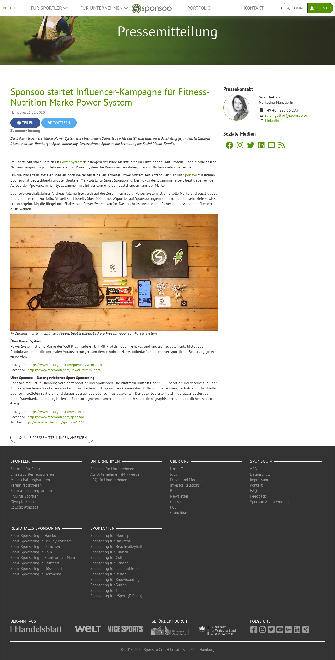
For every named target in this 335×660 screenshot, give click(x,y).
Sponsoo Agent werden (269, 501)
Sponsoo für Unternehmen (112, 468)
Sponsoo (190, 175)
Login (295, 8)
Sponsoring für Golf (106, 557)
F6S (173, 507)
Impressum (259, 479)
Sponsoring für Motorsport (112, 535)
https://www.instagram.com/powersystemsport (65, 364)
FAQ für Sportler (24, 496)
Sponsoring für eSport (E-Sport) (116, 595)
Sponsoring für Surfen (108, 584)
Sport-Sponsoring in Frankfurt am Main (42, 557)
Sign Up (320, 8)
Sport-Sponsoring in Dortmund (35, 573)
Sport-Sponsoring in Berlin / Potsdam (41, 541)
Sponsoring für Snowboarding (114, 579)
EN (12, 8)
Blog (174, 490)
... (19, 8)
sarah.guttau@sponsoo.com (287, 115)
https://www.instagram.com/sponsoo (57, 411)
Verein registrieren (26, 485)
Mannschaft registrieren (30, 479)
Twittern (59, 122)
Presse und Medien (186, 479)
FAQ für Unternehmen (108, 479)
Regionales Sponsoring (35, 528)
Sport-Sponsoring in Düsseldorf (36, 568)
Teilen (25, 122)
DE (5, 8)
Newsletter (179, 496)
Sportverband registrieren (31, 490)
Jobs (173, 474)
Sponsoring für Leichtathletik (114, 568)
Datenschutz (260, 474)
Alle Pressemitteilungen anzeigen (52, 437)
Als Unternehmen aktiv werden (116, 474)
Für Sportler (49, 8)
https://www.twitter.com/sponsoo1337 (54, 422)
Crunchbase (179, 512)
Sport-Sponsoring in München (35, 546)
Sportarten (102, 528)
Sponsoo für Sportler (27, 468)
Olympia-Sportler (24, 501)
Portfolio (199, 8)
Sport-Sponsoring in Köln (31, 552)
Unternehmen (105, 461)
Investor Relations (185, 485)
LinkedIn (272, 120)
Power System (71, 162)
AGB (253, 468)
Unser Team (179, 468)
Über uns (179, 461)
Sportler (20, 461)
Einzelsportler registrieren (32, 474)
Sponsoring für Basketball (111, 541)
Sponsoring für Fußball (109, 552)
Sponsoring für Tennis (108, 590)
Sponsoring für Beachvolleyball (116, 546)
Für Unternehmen (104, 8)
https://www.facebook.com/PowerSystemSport (63, 369)
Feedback (258, 496)
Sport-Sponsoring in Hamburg (35, 535)
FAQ (253, 490)
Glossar (176, 501)
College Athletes (24, 507)
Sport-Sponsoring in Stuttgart (34, 562)
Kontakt (254, 8)
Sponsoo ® (261, 461)
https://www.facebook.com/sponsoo (55, 416)
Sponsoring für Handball (110, 562)
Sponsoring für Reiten (108, 573)
